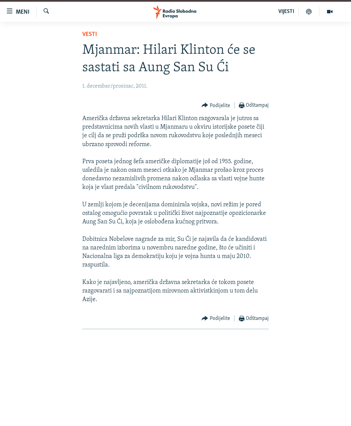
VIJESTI (286, 11)
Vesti (89, 34)
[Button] (216, 105)
